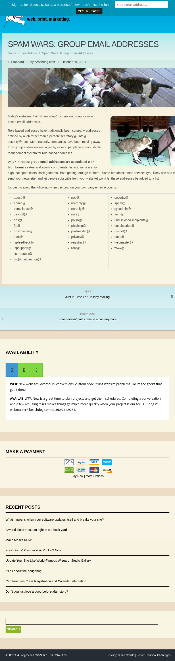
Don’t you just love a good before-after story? (37, 591)
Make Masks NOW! (19, 540)
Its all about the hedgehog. (24, 571)
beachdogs (29, 53)
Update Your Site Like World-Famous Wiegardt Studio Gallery (48, 560)
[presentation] (12, 370)
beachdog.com (45, 62)
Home (12, 53)
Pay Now (77, 476)
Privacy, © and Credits (121, 655)
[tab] (12, 370)
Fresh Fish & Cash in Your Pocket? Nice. (34, 550)
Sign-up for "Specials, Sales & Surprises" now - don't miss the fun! (61, 4)
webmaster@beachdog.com (30, 409)
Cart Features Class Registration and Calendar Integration (46, 581)
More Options (94, 476)
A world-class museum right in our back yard (36, 530)
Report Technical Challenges (153, 655)
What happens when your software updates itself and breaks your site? (55, 519)
